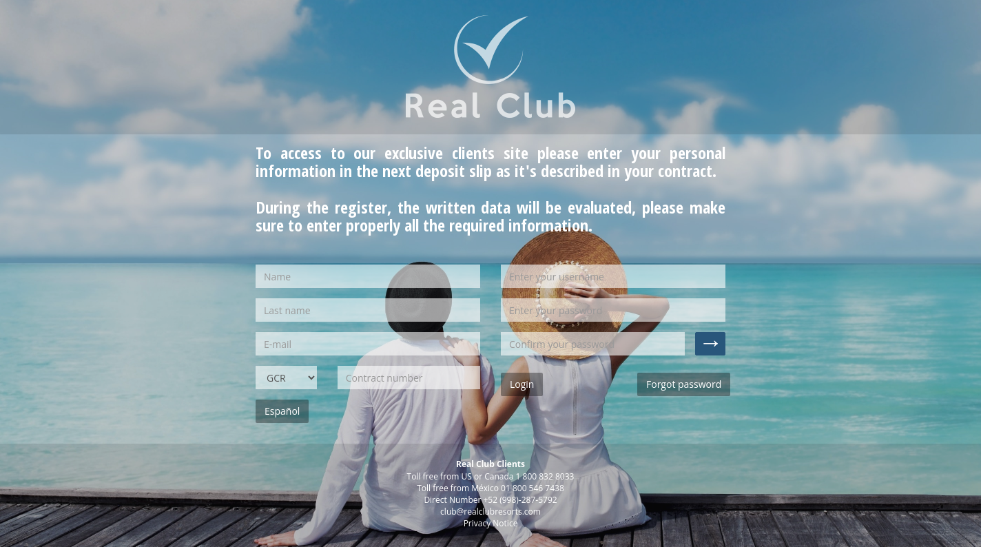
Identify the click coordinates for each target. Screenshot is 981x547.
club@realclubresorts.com (490, 511)
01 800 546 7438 (532, 488)
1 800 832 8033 (545, 476)
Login (522, 384)
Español (282, 410)
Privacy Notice (491, 523)
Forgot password (683, 384)
